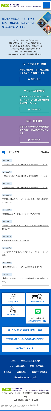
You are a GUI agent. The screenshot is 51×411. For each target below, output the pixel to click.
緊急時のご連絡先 (39, 372)
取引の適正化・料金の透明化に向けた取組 (25, 330)
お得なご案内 (13, 302)
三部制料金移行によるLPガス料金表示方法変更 (25, 339)
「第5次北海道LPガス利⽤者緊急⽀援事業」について (24, 164)
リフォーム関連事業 (16, 366)
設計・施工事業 (37, 366)
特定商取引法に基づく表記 (25, 377)
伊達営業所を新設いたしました (15, 240)
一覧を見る (44, 152)
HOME (13, 361)
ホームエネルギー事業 (30, 361)
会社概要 (7, 372)
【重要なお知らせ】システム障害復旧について (22, 267)
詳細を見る (36, 79)
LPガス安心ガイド (37, 302)
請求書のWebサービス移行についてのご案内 (21, 214)
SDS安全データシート (24, 348)
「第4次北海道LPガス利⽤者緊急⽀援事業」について (24, 176)
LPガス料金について (13, 315)
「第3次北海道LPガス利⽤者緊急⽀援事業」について (24, 187)
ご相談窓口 (22, 372)
